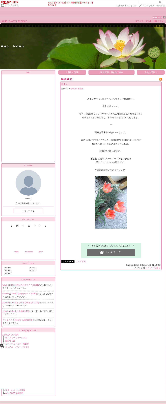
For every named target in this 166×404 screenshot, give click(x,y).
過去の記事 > (150, 72)
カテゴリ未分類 (76, 89)
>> (126, 5)
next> (41, 252)
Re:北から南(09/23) (20, 311)
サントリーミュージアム (16, 338)
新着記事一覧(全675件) (111, 72)
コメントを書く (153, 267)
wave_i (5, 285)
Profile (28, 165)
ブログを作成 (148, 5)
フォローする (28, 211)
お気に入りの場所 (10, 335)
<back (16, 252)
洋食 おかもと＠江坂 (15, 390)
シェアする (80, 261)
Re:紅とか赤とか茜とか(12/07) (25, 302)
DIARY (12, 21)
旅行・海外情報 (12, 5)
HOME (4, 21)
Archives (28, 263)
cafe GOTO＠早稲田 (14, 393)
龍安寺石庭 (10, 341)
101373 (157, 17)
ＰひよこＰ (7, 320)
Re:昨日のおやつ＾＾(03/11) (24, 294)
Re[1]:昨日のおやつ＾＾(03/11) (25, 285)
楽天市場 (161, 5)
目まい (64, 84)
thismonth (29, 252)
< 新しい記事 (72, 72)
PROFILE (22, 21)
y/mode (5, 294)
